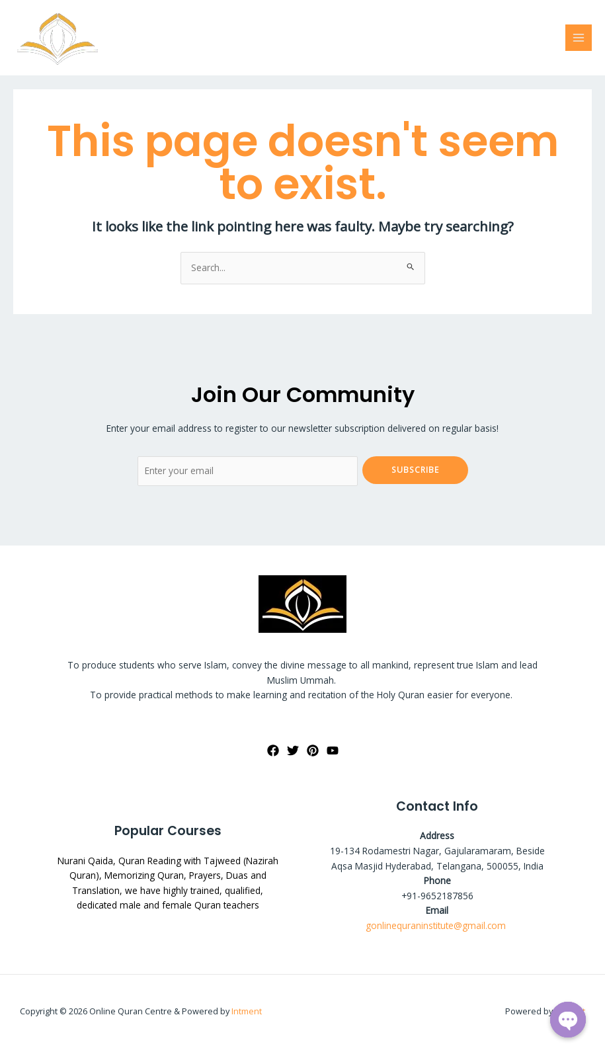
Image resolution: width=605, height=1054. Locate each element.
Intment (246, 1011)
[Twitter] (293, 750)
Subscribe (415, 469)
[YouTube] (333, 750)
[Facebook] (273, 750)
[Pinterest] (313, 750)
